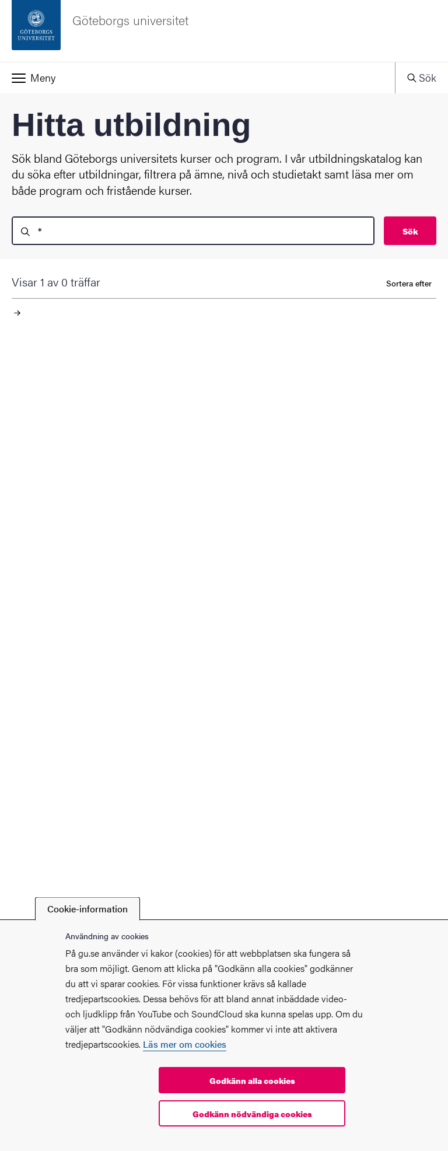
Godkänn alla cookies (252, 1080)
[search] (193, 230)
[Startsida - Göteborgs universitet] (224, 31)
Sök (410, 231)
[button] (197, 77)
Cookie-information (87, 908)
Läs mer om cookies (184, 1044)
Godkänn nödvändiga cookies (252, 1113)
